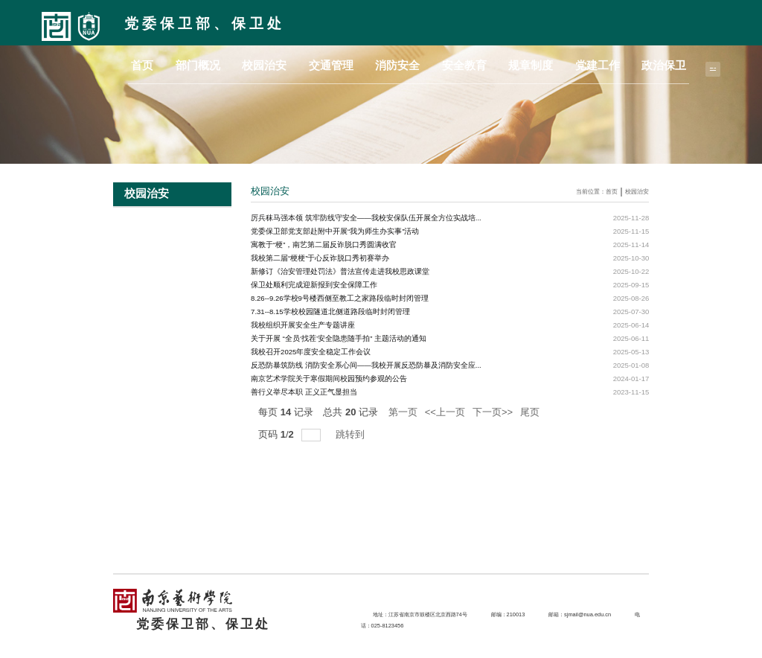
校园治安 (381, 62)
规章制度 (576, 62)
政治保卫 (672, 62)
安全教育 (527, 62)
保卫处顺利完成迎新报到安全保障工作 (314, 285)
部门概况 (333, 62)
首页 (293, 62)
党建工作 (624, 62)
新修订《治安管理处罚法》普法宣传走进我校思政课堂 (340, 271)
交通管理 (430, 62)
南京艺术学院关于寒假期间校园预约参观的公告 (329, 378)
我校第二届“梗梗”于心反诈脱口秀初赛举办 (320, 258)
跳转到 (352, 434)
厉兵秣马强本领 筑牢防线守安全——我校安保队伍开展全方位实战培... (366, 218)
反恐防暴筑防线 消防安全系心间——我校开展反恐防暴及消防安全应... (366, 365)
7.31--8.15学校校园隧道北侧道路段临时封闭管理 (330, 311)
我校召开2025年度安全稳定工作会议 (311, 352)
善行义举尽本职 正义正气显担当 (304, 392)
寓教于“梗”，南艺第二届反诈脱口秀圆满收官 (324, 244)
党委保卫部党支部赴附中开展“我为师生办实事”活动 (335, 231)
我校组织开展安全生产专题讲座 (303, 325)
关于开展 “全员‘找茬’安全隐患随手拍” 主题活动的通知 (338, 338)
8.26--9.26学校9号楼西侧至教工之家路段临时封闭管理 (340, 298)
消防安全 (479, 62)
